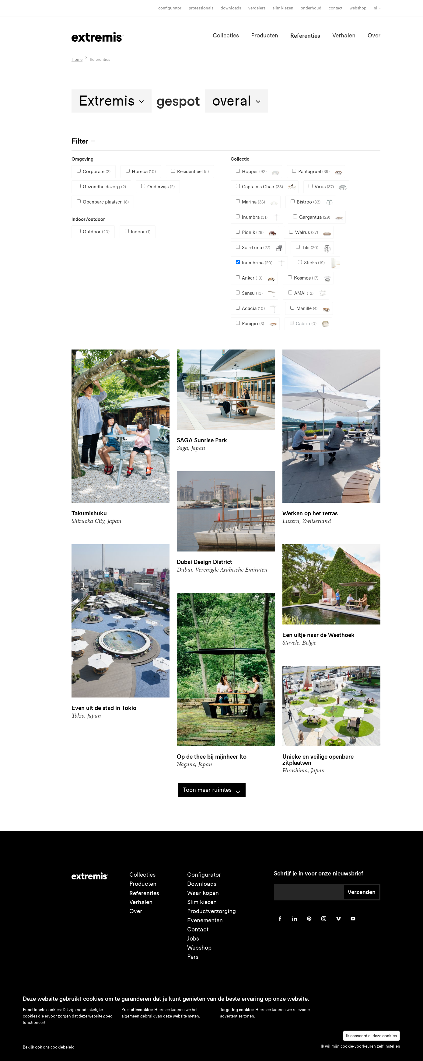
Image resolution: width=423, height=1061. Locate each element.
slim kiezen (283, 8)
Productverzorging (211, 911)
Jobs (193, 938)
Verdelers (256, 8)
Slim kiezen (202, 902)
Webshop (358, 8)
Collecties (226, 35)
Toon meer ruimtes (211, 790)
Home (77, 59)
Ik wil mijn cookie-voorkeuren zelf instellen (360, 1046)
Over (374, 35)
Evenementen (205, 920)
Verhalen (343, 35)
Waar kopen (203, 892)
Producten (264, 35)
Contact (335, 8)
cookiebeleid (63, 1047)
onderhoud (311, 8)
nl (375, 8)
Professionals (201, 8)
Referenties (305, 35)
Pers (192, 956)
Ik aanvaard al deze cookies (371, 1035)
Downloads (231, 8)
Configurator (169, 8)
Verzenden (362, 892)
